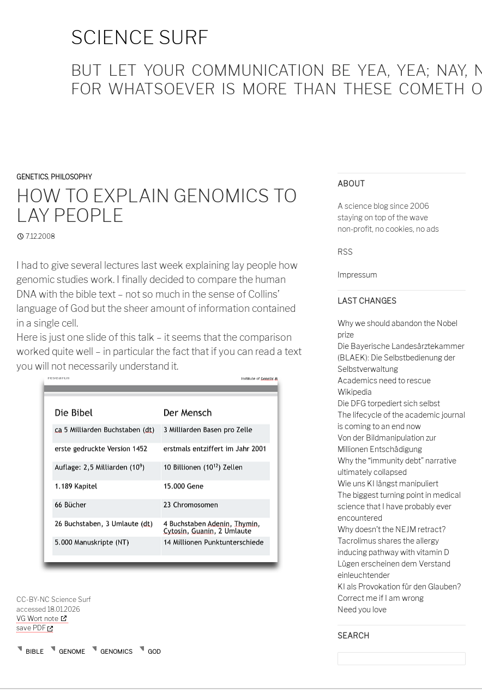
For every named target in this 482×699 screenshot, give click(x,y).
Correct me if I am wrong (381, 597)
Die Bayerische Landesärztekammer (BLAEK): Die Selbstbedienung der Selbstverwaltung (401, 357)
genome (72, 651)
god (154, 651)
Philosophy (71, 177)
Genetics (32, 177)
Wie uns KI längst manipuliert (388, 483)
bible (35, 651)
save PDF (34, 628)
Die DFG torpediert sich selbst (389, 403)
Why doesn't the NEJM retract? (391, 529)
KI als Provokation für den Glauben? (399, 586)
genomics (116, 651)
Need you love (362, 609)
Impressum (357, 274)
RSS (345, 251)
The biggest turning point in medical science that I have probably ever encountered (399, 506)
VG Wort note (37, 618)
